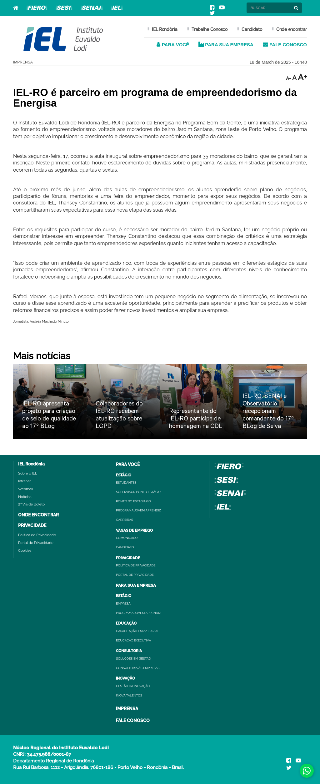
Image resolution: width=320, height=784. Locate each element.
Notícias (25, 497)
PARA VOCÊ (173, 44)
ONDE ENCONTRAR (38, 514)
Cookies (25, 550)
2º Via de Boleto (31, 504)
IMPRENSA (127, 708)
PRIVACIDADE (32, 525)
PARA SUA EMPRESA (225, 44)
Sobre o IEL (27, 473)
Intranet (24, 481)
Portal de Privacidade (35, 542)
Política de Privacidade (37, 535)
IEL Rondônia (31, 463)
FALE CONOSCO (285, 44)
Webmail (25, 489)
